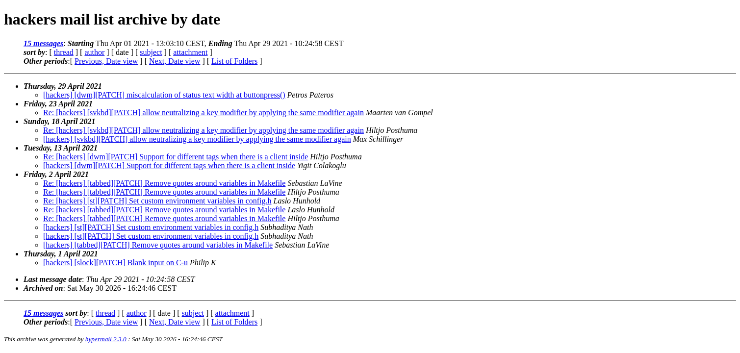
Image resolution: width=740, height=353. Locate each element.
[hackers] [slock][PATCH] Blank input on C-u (115, 262)
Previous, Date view (106, 61)
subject (151, 52)
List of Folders (234, 61)
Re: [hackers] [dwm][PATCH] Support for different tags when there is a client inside (175, 156)
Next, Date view (174, 61)
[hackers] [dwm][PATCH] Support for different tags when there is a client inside (169, 165)
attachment (190, 52)
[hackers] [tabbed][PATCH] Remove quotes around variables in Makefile (158, 245)
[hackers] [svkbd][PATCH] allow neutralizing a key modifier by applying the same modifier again (197, 139)
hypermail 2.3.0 (106, 339)
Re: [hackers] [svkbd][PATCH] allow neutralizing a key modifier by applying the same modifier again (203, 112)
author (94, 52)
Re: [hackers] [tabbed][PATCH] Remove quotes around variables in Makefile (164, 183)
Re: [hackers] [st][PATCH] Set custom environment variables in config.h (157, 201)
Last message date (53, 279)
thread (64, 52)
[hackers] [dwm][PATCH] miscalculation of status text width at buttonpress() (164, 95)
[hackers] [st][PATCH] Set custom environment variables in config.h (150, 227)
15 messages (43, 43)
